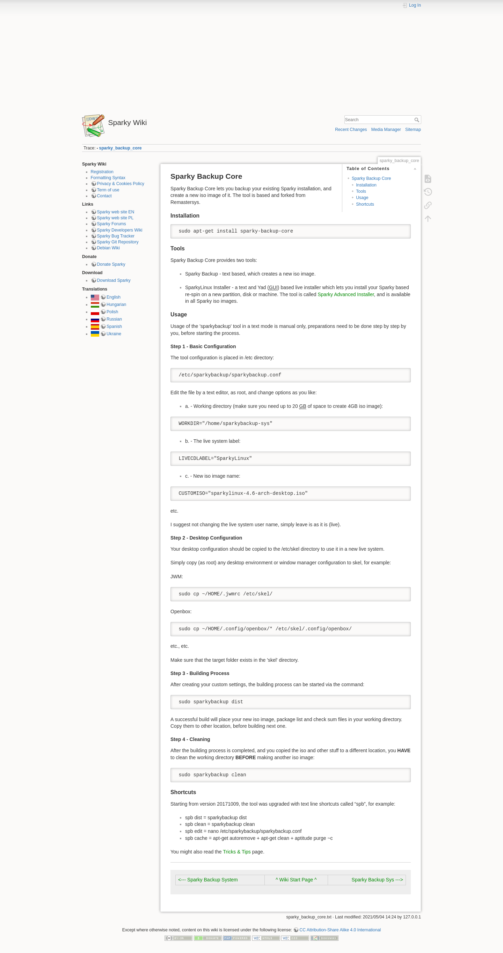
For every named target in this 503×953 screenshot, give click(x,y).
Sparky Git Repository (118, 242)
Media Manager (386, 129)
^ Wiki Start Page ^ (296, 879)
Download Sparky (114, 280)
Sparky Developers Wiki (120, 230)
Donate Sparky (111, 264)
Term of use (108, 190)
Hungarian (116, 304)
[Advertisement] (251, 59)
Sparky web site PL (115, 217)
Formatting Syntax (108, 177)
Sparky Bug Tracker (116, 236)
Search (417, 119)
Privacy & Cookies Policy (120, 183)
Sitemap (413, 129)
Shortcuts (365, 204)
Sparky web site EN (115, 212)
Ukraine (114, 333)
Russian (114, 319)
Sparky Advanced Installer (346, 294)
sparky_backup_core (120, 148)
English (114, 297)
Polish (112, 311)
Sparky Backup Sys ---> (377, 879)
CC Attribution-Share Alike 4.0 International (340, 930)
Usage (362, 197)
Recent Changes (351, 129)
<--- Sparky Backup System (208, 879)
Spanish (114, 326)
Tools (361, 191)
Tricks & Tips (237, 852)
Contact (104, 195)
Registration (102, 171)
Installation (366, 185)
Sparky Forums (111, 223)
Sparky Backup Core (371, 178)
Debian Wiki (108, 247)
